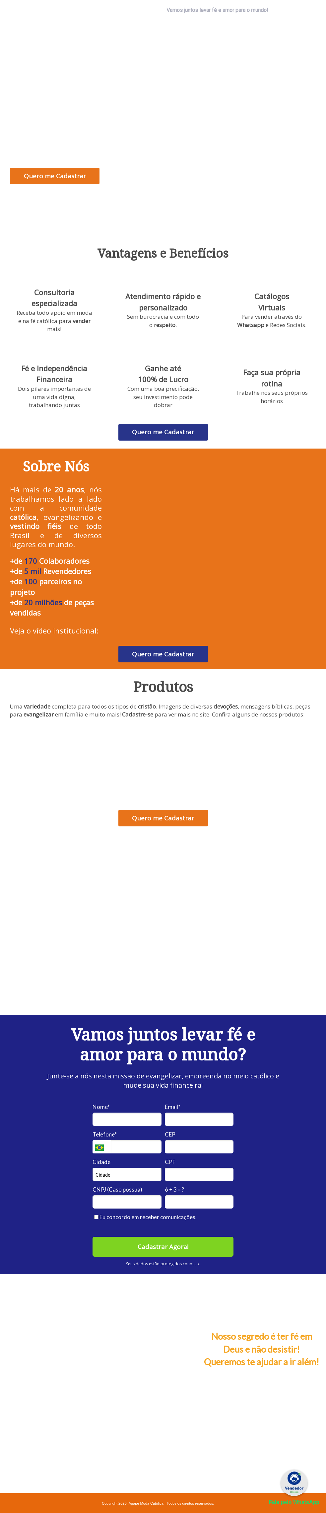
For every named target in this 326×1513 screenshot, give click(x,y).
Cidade (101, 1161)
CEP (170, 1134)
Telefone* (105, 1134)
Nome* (101, 1106)
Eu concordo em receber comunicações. (145, 1217)
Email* (172, 1106)
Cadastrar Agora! (163, 1246)
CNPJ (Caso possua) (117, 1189)
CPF (170, 1161)
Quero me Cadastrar (55, 176)
